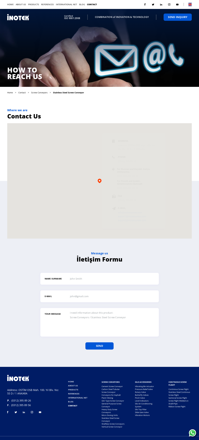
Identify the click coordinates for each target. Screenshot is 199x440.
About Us (21, 4)
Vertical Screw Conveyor (112, 426)
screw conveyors (39, 92)
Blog (82, 4)
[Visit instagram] (169, 4)
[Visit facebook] (145, 4)
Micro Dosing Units (110, 415)
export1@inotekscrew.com (132, 216)
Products (33, 4)
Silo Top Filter (141, 409)
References (47, 4)
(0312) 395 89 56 (127, 200)
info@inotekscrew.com (130, 212)
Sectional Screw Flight (178, 397)
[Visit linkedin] (161, 4)
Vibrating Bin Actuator (144, 386)
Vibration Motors (142, 415)
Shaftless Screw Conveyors (113, 423)
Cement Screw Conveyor (112, 386)
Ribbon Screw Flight (177, 406)
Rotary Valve (140, 392)
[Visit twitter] (153, 4)
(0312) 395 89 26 (127, 161)
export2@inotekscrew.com (132, 220)
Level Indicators (142, 400)
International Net (66, 4)
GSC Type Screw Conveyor (113, 400)
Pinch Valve (140, 397)
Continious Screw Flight (179, 389)
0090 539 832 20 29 (127, 176)
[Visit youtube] (177, 4)
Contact (92, 4)
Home (10, 4)
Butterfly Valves (142, 394)
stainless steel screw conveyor (68, 92)
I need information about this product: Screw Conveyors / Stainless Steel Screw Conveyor (108, 321)
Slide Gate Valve (142, 412)
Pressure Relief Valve (144, 389)
